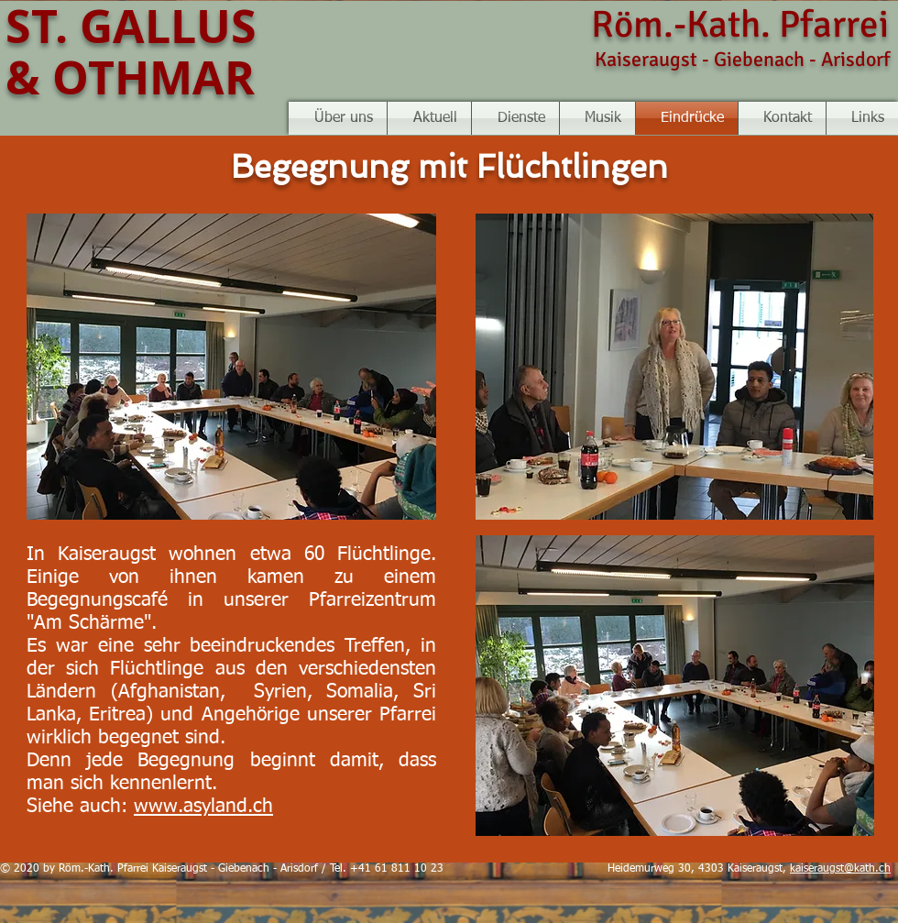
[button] (597, 118)
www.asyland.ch (203, 807)
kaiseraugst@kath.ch (840, 868)
